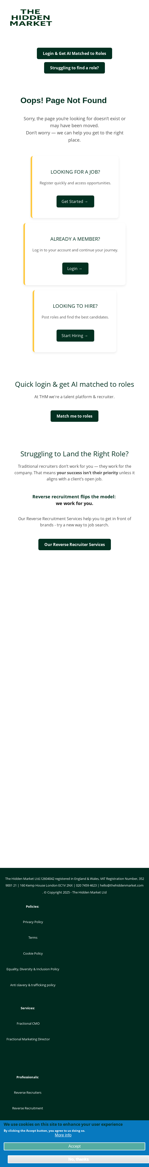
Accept (75, 1147)
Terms (32, 937)
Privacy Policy (33, 922)
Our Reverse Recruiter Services (74, 544)
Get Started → (75, 201)
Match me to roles (74, 416)
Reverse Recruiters (27, 1092)
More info (63, 1136)
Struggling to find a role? (74, 68)
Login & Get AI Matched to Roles (74, 53)
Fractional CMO (28, 1023)
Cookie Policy (33, 953)
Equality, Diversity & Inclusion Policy (32, 969)
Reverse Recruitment (27, 1108)
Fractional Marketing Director (28, 1039)
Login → (75, 268)
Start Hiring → (75, 335)
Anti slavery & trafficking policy (33, 985)
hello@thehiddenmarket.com (122, 885)
